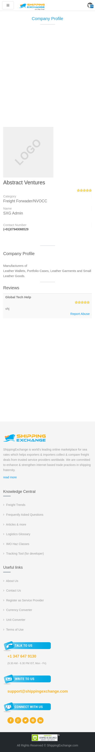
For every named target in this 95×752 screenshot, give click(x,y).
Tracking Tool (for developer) (23, 553)
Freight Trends (14, 505)
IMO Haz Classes (16, 544)
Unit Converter (14, 619)
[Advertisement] (47, 77)
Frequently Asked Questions (23, 514)
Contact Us (12, 590)
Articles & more (14, 524)
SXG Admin (13, 213)
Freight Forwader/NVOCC (25, 201)
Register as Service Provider (23, 600)
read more (10, 477)
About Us (10, 581)
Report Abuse (80, 314)
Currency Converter (17, 610)
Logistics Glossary (16, 534)
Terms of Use (13, 629)
